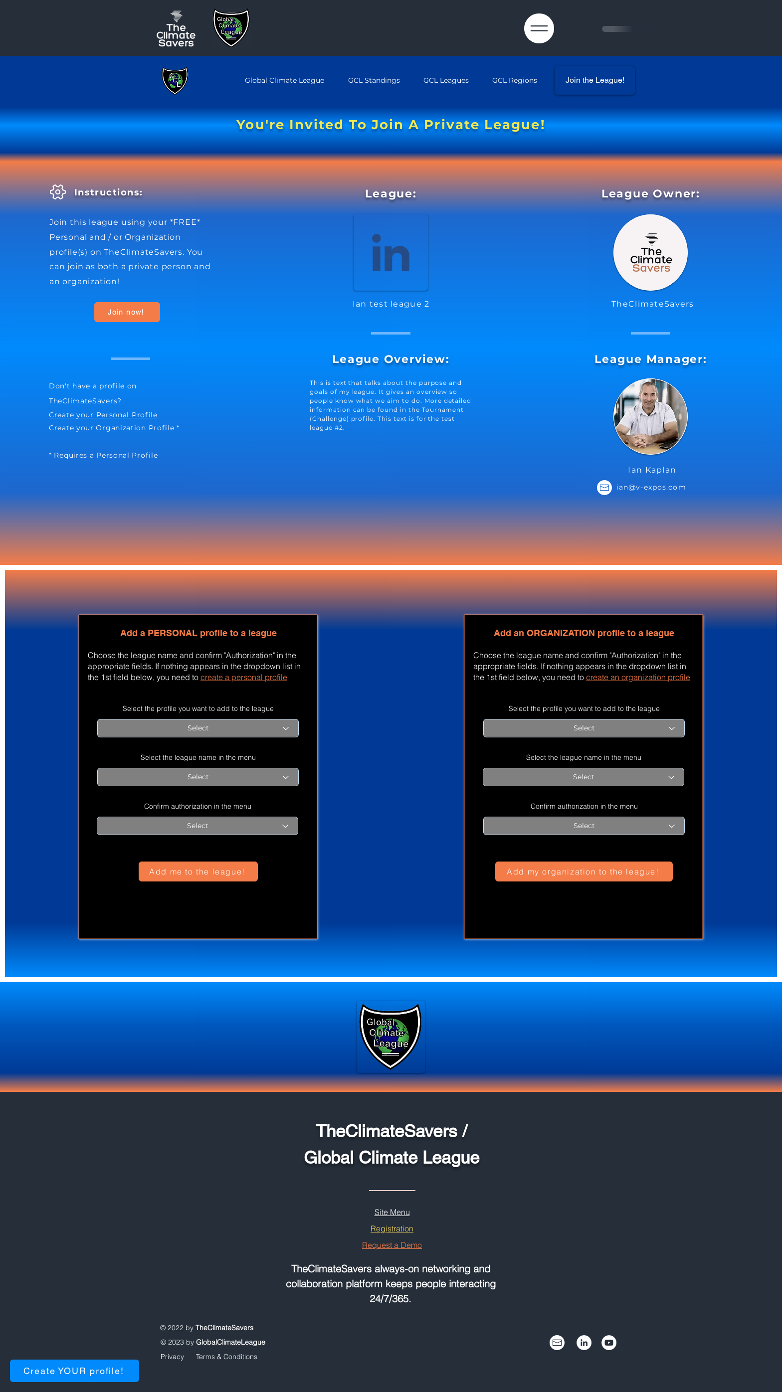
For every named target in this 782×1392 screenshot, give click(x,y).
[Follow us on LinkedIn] (584, 1342)
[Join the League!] (595, 80)
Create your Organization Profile (111, 427)
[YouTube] (608, 1342)
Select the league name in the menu (198, 757)
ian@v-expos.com (651, 487)
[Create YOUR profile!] (74, 1371)
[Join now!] (127, 312)
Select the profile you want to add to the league (198, 708)
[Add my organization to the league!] (584, 871)
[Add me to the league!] (198, 871)
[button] (539, 28)
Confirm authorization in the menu (197, 806)
